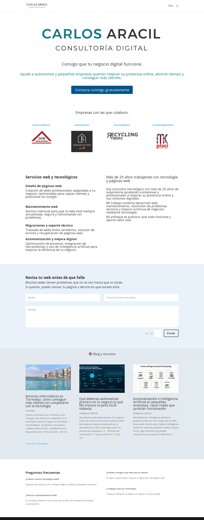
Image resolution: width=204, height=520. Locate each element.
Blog (170, 6)
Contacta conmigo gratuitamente (102, 89)
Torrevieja (30, 410)
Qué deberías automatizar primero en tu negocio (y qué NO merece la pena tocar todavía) (101, 403)
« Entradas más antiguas (37, 443)
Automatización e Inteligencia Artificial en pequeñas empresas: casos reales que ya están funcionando (155, 403)
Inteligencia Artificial (88, 413)
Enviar (171, 333)
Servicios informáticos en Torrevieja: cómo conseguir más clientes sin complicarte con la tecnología (47, 401)
